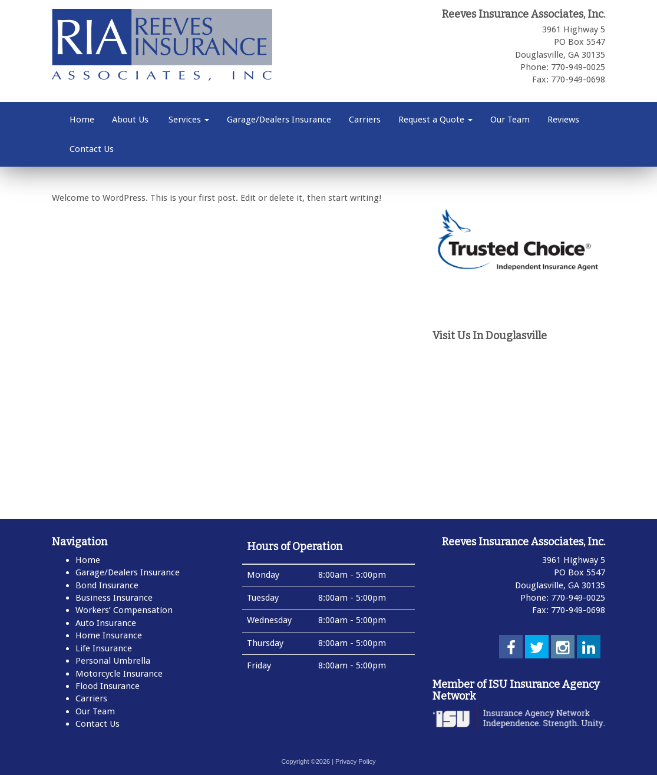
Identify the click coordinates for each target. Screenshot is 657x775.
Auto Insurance (105, 623)
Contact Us (92, 149)
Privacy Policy (355, 761)
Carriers (365, 119)
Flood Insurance (107, 686)
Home (82, 119)
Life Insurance (103, 648)
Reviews (563, 119)
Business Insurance (114, 597)
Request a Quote (435, 119)
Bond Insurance (106, 585)
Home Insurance (108, 635)
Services (187, 119)
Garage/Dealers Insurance (279, 119)
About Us (130, 119)
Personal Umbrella (112, 660)
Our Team (510, 119)
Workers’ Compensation (124, 610)
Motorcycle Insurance (119, 673)
